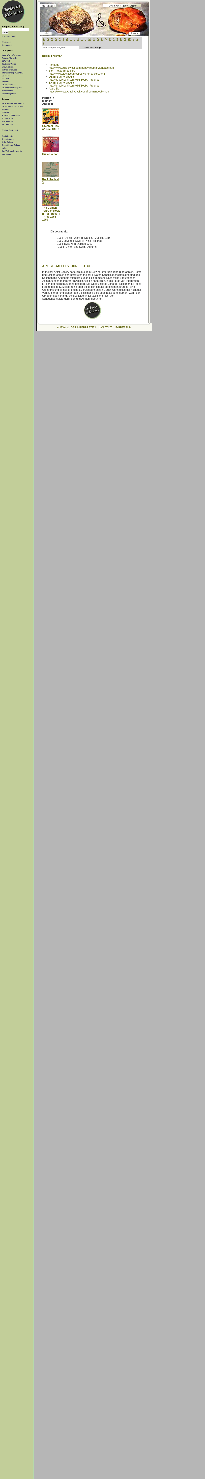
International (7, 124)
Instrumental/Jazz (9, 70)
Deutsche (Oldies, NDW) (12, 106)
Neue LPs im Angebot (11, 55)
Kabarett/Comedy (9, 58)
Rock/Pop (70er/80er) (11, 115)
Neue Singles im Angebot (13, 103)
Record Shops (8, 139)
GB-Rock (5, 76)
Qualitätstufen (8, 136)
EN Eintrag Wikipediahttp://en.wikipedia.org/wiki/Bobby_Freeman (74, 84)
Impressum (6, 154)
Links (4, 148)
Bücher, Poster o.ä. (10, 130)
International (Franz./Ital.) (12, 73)
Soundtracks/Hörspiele (12, 88)
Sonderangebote (9, 94)
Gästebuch (6, 42)
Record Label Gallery (11, 145)
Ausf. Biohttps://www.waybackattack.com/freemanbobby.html (79, 90)
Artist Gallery (7, 142)
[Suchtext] (15, 29)
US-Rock (5, 79)
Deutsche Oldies (9, 64)
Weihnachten (7, 91)
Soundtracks (7, 118)
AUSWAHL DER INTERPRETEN (76, 327)
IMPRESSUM (123, 327)
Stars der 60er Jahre (122, 6)
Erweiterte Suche (9, 36)
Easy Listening (8, 67)
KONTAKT (105, 327)
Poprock (5, 82)
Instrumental (7, 121)
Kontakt (46, 33)
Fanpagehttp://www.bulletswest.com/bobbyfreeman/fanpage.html (82, 66)
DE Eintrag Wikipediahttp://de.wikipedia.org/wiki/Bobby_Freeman (74, 78)
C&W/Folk (6, 61)
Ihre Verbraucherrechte (12, 151)
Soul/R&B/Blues (9, 85)
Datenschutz (7, 45)
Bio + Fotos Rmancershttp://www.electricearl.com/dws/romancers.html (77, 72)
